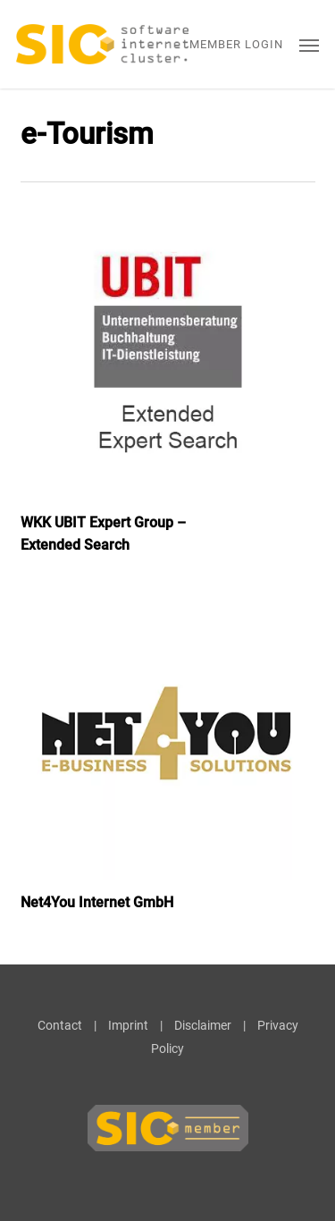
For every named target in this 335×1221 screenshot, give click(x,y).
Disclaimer (202, 1025)
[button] (309, 45)
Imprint (128, 1025)
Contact (60, 1025)
